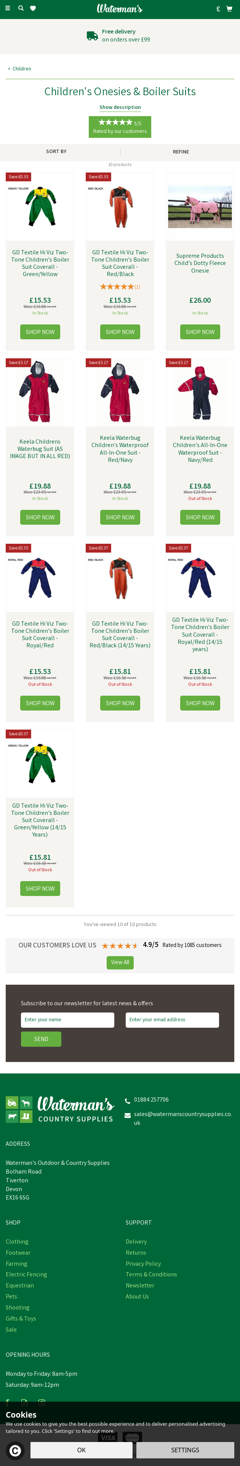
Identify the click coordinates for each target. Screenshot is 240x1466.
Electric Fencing (26, 1275)
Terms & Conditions (151, 1275)
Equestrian (20, 1286)
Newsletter (140, 1286)
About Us (137, 1297)
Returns (136, 1253)
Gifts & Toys (21, 1319)
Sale (11, 1330)
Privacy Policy (143, 1264)
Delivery (136, 1242)
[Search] (21, 8)
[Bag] (229, 9)
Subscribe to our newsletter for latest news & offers (87, 1004)
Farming (16, 1264)
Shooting (18, 1308)
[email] (172, 1020)
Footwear (18, 1253)
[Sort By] (59, 152)
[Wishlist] (34, 8)
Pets (11, 1297)
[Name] (67, 1020)
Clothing (17, 1242)
